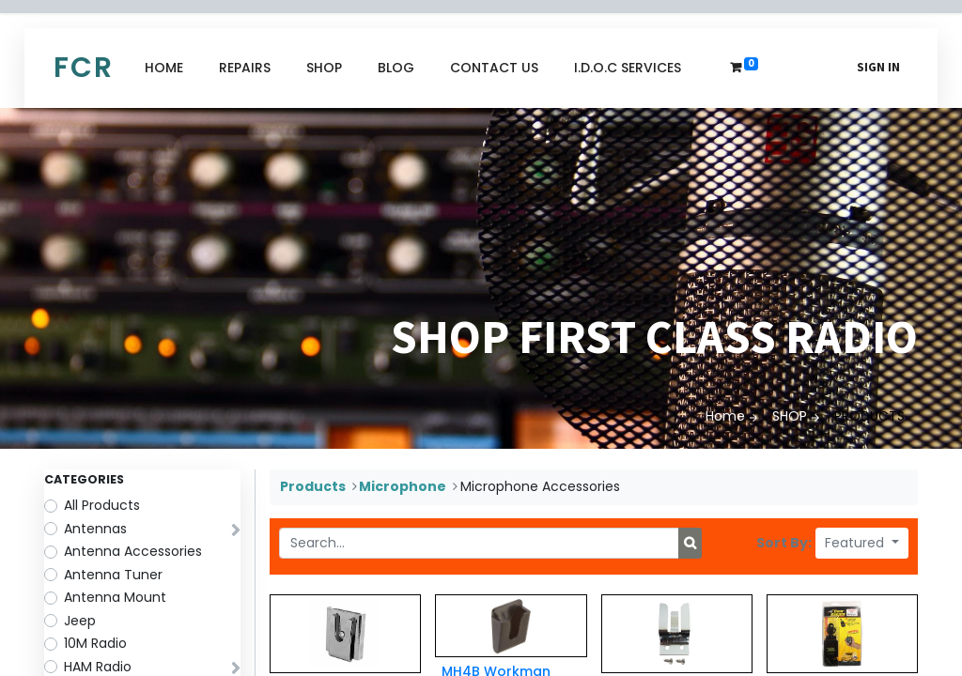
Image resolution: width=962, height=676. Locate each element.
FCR (84, 67)
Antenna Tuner (113, 574)
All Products (102, 505)
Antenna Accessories (133, 551)
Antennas (95, 528)
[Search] (690, 544)
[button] (861, 543)
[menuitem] (164, 68)
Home (725, 416)
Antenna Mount (115, 597)
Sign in (878, 67)
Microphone (402, 486)
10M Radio (95, 643)
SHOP (789, 416)
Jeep (80, 620)
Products (313, 486)
